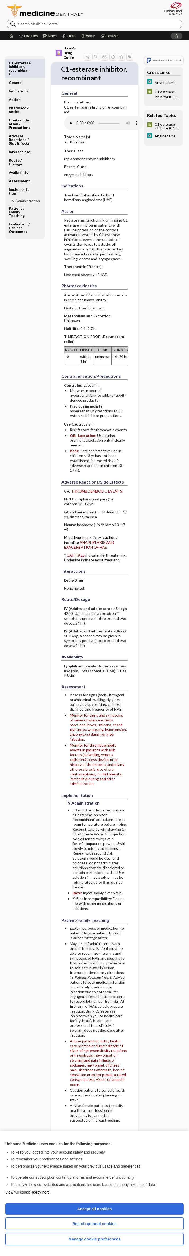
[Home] (11, 35)
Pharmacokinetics (19, 90)
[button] (110, 35)
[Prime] (68, 35)
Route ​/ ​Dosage (15, 142)
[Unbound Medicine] (172, 8)
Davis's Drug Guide (66, 53)
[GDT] (163, 94)
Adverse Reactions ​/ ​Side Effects (19, 120)
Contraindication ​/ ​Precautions (19, 104)
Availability (18, 153)
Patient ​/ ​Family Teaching (17, 192)
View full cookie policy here (27, 1192)
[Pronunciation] (103, 132)
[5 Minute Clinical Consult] (163, 82)
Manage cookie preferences (95, 1239)
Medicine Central (48, 11)
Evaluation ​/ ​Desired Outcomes (19, 208)
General (16, 63)
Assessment (19, 161)
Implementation (19, 172)
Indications (19, 71)
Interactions (20, 132)
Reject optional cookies (94, 1223)
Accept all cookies (94, 1209)
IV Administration (25, 181)
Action (15, 80)
